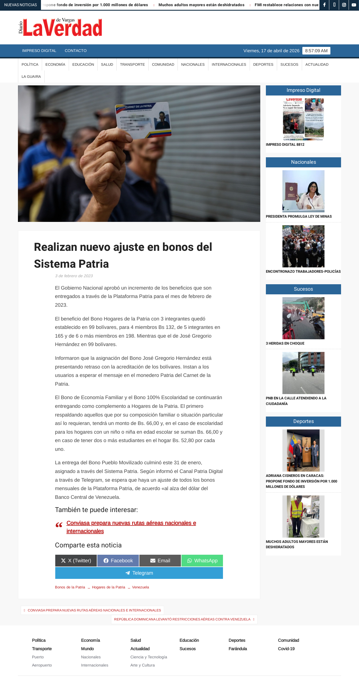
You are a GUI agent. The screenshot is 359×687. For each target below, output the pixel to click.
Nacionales (193, 64)
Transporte (132, 64)
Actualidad (316, 64)
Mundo (87, 648)
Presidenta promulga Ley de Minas (299, 216)
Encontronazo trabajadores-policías (303, 271)
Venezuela (140, 587)
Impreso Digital (39, 50)
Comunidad (163, 64)
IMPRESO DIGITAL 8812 (285, 144)
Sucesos (289, 64)
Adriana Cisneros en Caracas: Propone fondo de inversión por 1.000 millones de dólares (301, 481)
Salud (107, 64)
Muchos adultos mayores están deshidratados (205, 5)
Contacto (76, 50)
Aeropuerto (42, 665)
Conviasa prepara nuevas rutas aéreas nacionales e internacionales (94, 610)
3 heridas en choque (285, 343)
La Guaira (31, 76)
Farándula (238, 648)
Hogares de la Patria (108, 587)
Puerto (38, 657)
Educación (83, 64)
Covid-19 (286, 648)
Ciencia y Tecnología (148, 657)
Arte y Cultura (142, 665)
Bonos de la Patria (70, 587)
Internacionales (229, 64)
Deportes (263, 64)
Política (30, 64)
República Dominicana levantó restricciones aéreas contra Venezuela (182, 619)
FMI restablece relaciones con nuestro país (299, 5)
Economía (55, 64)
